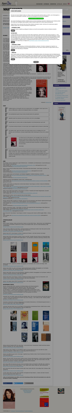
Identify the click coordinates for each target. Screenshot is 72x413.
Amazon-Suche (6, 226)
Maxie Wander (11, 15)
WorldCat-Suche (20, 226)
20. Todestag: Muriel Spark (60, 100)
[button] (47, 38)
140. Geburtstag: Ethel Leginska (61, 90)
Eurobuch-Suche (13, 226)
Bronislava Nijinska (58, 38)
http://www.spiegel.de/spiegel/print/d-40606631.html (21, 170)
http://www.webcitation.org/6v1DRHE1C (20, 198)
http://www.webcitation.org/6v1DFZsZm (20, 188)
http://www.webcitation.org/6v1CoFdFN (20, 205)
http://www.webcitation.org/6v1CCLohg (20, 166)
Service (65, 4)
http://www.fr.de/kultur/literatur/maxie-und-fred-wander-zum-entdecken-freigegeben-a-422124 (29, 175)
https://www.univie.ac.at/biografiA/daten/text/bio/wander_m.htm (23, 165)
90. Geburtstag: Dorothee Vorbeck (61, 95)
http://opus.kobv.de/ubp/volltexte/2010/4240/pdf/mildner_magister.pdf (24, 193)
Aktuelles (59, 4)
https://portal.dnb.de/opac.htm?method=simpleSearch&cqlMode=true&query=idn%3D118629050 (30, 180)
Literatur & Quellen (17, 27)
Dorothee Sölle (58, 41)
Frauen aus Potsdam (59, 19)
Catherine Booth (58, 48)
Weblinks (11, 27)
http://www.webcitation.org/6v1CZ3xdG (20, 177)
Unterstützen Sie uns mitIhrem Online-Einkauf (27, 391)
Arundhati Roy (58, 43)
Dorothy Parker (58, 46)
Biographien (39, 4)
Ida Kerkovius (57, 45)
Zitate (8, 27)
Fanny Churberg (58, 36)
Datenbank (46, 4)
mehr (67, 50)
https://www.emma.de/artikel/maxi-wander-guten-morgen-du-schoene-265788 (26, 215)
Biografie (4, 27)
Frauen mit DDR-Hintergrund (60, 21)
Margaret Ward (48, 102)
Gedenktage (53, 4)
